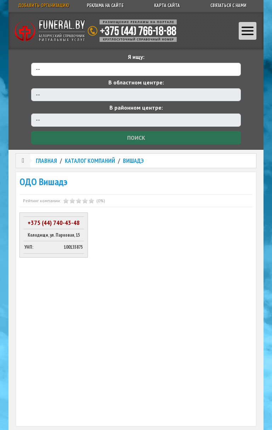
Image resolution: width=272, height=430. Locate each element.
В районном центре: (136, 107)
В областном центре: (136, 82)
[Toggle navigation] (247, 31)
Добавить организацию (43, 5)
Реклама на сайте (105, 5)
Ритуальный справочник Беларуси (98, 31)
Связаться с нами (228, 5)
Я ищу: (136, 56)
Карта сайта (167, 5)
